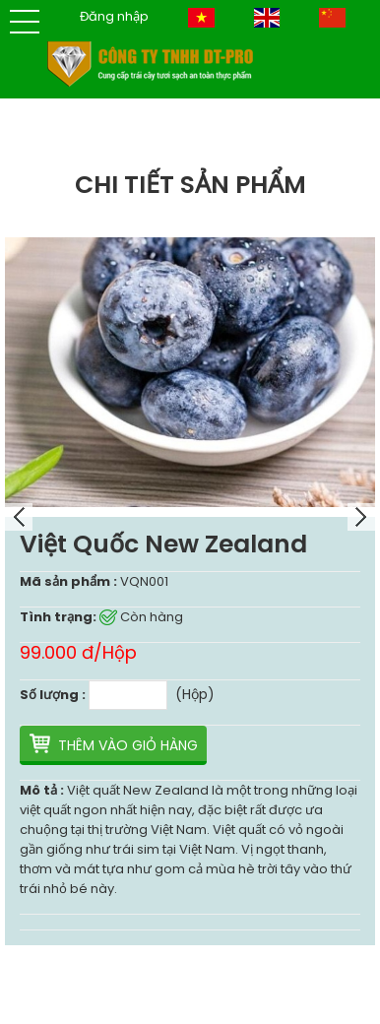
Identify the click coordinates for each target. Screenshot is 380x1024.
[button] (24, 21)
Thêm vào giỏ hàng (128, 745)
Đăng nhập (114, 17)
